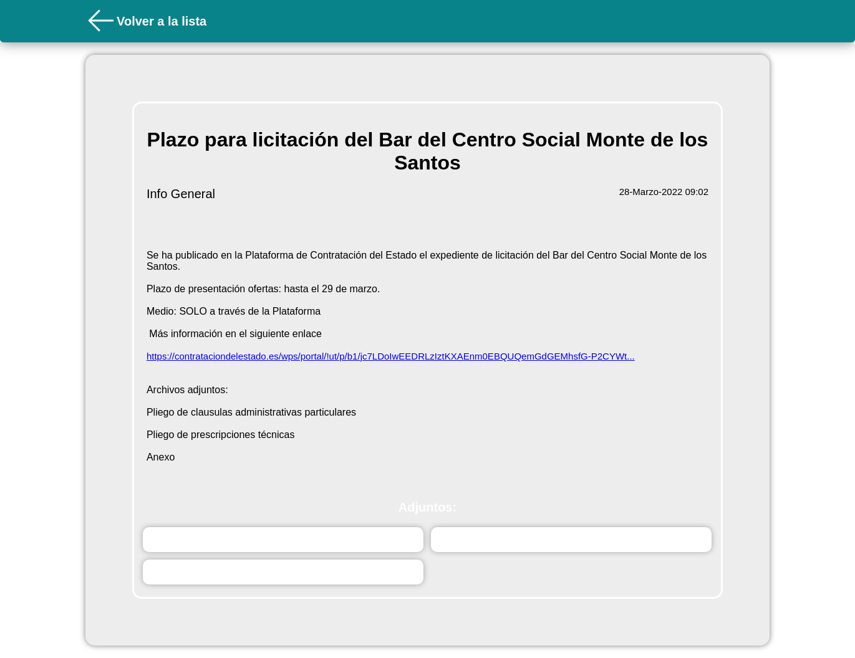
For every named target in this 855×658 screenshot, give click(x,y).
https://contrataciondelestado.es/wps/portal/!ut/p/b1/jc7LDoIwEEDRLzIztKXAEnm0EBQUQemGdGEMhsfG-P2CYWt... (391, 356)
